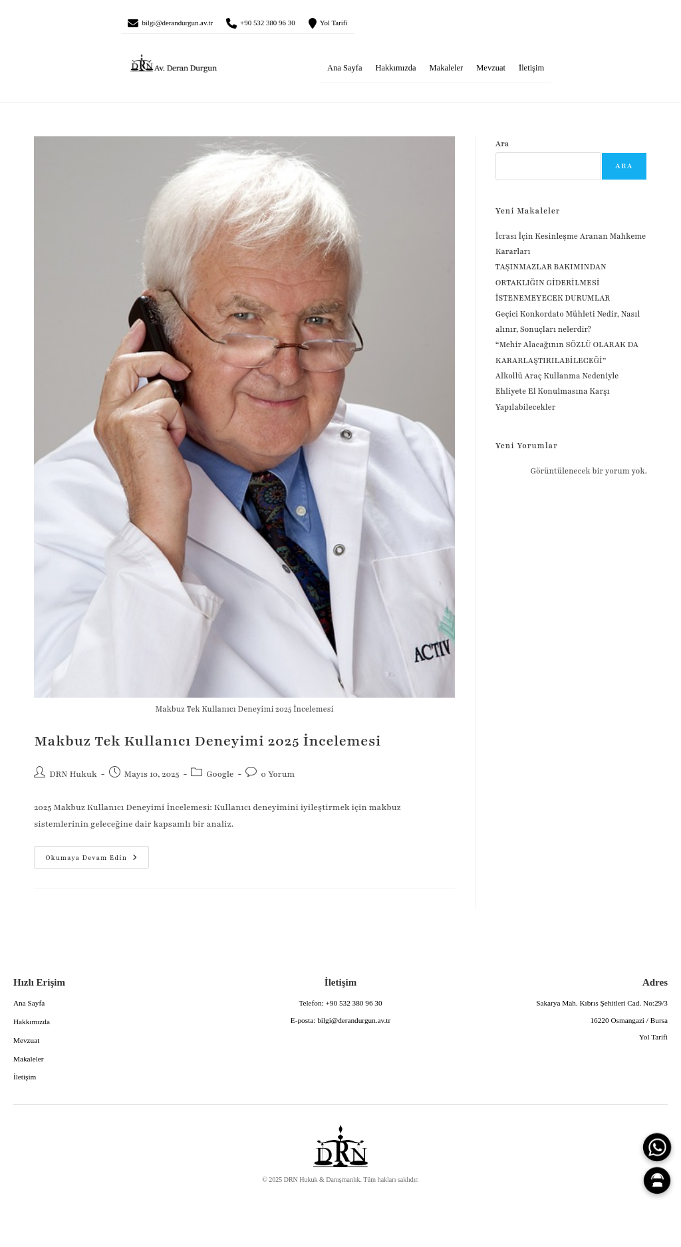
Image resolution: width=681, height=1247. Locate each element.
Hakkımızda (395, 72)
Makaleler (447, 72)
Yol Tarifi (392, 25)
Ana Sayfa (344, 72)
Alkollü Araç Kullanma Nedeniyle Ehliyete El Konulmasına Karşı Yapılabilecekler (557, 396)
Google (219, 778)
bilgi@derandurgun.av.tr (192, 25)
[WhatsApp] (657, 1147)
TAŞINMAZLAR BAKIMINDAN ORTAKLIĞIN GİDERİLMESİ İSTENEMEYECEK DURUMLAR (553, 288)
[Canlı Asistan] (657, 1180)
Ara (502, 149)
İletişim (531, 72)
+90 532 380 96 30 (308, 25)
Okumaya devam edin (86, 859)
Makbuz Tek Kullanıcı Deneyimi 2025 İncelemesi (207, 746)
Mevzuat (490, 72)
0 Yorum (278, 778)
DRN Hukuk (73, 778)
